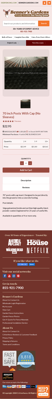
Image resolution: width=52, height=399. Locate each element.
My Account (7, 306)
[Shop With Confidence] (9, 361)
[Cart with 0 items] (49, 3)
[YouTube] (9, 276)
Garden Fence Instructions (13, 313)
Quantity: (26, 159)
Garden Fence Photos (11, 316)
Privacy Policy (7, 338)
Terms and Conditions (11, 344)
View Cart (6, 310)
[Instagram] (14, 276)
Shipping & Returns (10, 341)
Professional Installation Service (15, 323)
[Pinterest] (18, 276)
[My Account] (44, 3)
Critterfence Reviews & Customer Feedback (19, 335)
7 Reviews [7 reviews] (17, 121)
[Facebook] (5, 276)
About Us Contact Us (10, 300)
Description (26, 180)
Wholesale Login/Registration (14, 303)
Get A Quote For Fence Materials (15, 320)
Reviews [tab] (26, 187)
